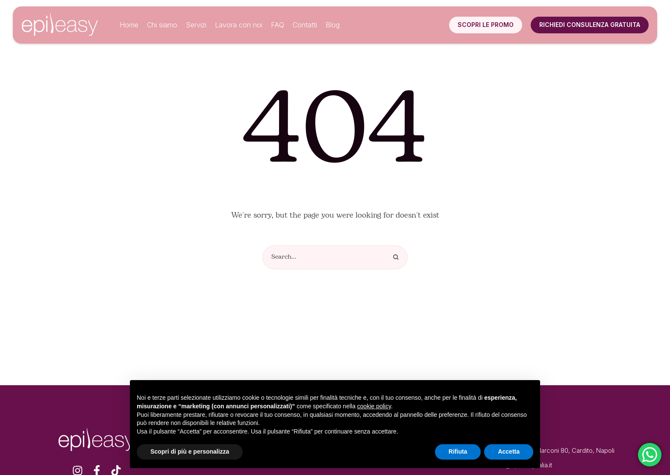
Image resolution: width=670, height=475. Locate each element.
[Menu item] (129, 25)
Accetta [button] (509, 451)
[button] (485, 25)
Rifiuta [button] (458, 451)
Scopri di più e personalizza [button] (189, 451)
